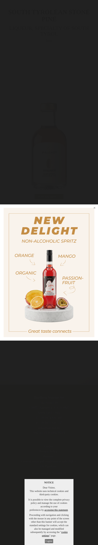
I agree (49, 541)
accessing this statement (56, 510)
